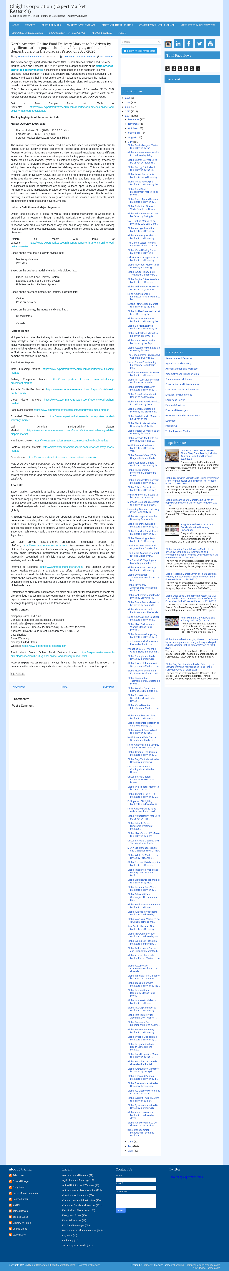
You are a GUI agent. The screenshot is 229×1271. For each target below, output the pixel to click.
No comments (107, 56)
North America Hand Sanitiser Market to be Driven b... (143, 374)
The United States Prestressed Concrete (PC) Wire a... (143, 356)
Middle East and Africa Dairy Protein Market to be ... (142, 643)
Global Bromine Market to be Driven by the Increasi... (142, 1084)
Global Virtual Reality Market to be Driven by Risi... (143, 817)
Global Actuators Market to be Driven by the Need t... (143, 349)
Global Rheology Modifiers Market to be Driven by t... (142, 237)
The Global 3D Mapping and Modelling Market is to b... (142, 561)
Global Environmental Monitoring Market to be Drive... (141, 473)
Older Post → (110, 687)
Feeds (122, 32)
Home (15, 25)
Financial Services (175, 405)
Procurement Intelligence (67, 32)
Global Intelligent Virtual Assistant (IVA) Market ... (142, 1016)
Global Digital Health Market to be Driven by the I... (143, 417)
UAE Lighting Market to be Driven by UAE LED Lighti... (142, 222)
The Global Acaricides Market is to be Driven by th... (143, 554)
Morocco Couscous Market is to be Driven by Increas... (143, 503)
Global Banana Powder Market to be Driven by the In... (143, 403)
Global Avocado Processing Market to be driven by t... (142, 913)
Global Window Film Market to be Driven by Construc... (143, 977)
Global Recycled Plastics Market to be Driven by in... (142, 1077)
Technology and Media (177, 431)
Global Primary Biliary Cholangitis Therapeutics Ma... (142, 897)
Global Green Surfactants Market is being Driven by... (143, 176)
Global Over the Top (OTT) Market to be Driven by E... (142, 795)
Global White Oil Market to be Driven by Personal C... (143, 856)
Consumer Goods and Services (80, 56)
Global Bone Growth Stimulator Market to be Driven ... (141, 698)
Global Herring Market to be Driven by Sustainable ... (142, 518)
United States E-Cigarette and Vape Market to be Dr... (143, 842)
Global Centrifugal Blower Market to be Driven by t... (142, 388)
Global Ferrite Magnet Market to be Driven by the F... (142, 146)
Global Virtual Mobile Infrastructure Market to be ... (143, 708)
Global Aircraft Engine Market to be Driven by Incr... (143, 1099)
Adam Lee (18, 1175)
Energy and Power (175, 400)
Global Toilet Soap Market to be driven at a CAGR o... (142, 334)
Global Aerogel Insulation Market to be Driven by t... (142, 229)
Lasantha (179, 1265)
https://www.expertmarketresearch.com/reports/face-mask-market (71, 409)
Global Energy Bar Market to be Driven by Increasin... (142, 161)
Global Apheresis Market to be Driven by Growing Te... (143, 596)
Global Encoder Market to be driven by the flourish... (142, 1063)
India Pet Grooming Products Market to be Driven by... (142, 259)
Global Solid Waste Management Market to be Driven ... (142, 192)
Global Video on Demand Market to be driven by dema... (140, 1115)
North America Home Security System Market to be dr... (143, 746)
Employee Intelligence (27, 32)
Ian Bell (16, 1205)
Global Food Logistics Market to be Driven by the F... (143, 1055)
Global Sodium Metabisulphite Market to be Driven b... (143, 864)
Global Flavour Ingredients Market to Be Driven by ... (141, 540)
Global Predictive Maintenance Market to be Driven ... (143, 906)
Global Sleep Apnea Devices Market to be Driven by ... (142, 200)
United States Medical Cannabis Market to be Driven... (140, 779)
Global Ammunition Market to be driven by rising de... (143, 1070)
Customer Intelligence (117, 25)
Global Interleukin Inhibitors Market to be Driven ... (142, 1002)
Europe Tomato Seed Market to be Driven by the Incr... (142, 305)
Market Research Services (198, 25)
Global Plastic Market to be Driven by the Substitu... (141, 425)
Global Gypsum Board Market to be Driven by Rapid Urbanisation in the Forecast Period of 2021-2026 (192, 502)
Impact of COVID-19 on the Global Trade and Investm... (143, 650)
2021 (127, 115)
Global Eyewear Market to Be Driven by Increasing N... (142, 1106)
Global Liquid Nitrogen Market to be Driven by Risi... (143, 881)
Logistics (170, 420)
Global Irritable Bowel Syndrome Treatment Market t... (139, 826)
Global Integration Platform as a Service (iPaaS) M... (143, 724)
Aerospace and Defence (178, 358)
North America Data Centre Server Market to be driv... (142, 738)
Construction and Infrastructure (182, 384)
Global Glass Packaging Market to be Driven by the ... (143, 183)
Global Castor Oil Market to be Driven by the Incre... (143, 432)
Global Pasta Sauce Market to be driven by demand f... (143, 603)
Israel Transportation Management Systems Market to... (140, 1132)
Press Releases (51, 25)
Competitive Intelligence (157, 25)
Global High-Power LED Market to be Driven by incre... (143, 834)
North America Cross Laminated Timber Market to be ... (143, 296)
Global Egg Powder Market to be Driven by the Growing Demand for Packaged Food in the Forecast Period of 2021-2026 (189, 667)
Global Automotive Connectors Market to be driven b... (142, 968)
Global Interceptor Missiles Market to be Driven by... (141, 1009)
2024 (127, 102)
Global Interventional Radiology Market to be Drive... (141, 993)
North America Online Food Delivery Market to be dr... (142, 810)
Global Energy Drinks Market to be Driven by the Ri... (142, 168)
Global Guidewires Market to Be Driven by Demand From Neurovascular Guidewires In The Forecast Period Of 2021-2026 (192, 481)
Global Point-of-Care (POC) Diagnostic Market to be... (142, 456)
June (130, 1141)
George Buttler (20, 1199)
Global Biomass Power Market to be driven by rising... (143, 154)
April (130, 1150)
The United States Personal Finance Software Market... (143, 244)
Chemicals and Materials (178, 379)
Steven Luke (19, 1234)
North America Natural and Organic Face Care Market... (143, 547)
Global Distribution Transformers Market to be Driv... (143, 577)
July (130, 141)
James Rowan (20, 1211)
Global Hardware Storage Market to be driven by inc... (143, 935)
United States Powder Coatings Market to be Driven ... (140, 769)
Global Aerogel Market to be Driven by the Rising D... (142, 439)
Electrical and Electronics (178, 394)
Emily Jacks (19, 1187)
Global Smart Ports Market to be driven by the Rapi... (142, 342)
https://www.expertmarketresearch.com (43, 645)
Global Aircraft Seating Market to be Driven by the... (143, 731)
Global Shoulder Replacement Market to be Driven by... (143, 481)
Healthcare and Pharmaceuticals (182, 415)
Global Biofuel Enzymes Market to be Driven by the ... (143, 327)
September (134, 132)
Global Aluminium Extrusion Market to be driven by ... (142, 942)
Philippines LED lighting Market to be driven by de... (143, 802)
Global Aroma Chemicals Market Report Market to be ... (143, 958)
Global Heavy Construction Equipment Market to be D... (143, 672)
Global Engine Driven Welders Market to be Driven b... (143, 281)
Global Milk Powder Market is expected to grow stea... (143, 288)
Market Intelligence (81, 25)
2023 (127, 107)
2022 (127, 111)
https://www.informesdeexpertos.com (61, 566)
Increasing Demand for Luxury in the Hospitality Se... (143, 510)
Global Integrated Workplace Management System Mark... (142, 872)
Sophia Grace (20, 1228)
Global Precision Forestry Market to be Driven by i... (142, 1031)
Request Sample (102, 32)
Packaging (171, 426)
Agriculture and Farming (178, 363)
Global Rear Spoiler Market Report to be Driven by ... (141, 395)
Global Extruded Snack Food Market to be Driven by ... (142, 532)
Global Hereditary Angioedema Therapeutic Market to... (142, 588)
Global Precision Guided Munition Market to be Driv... (143, 1023)
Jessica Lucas (20, 1216)
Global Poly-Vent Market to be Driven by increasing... (143, 760)
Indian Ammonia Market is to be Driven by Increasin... (142, 496)
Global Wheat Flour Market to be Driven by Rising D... (143, 215)
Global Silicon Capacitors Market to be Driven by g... (142, 488)
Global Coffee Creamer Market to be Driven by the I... (143, 312)
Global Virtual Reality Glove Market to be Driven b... (141, 251)
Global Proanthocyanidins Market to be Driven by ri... (142, 525)
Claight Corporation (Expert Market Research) (48, 8)
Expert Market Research (30, 56)
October (132, 128)
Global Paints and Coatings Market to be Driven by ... (141, 569)
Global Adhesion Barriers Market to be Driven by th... (142, 464)
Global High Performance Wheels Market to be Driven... (140, 627)
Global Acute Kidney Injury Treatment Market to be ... (142, 273)
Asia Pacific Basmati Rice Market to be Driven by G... (142, 927)
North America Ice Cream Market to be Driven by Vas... (140, 448)
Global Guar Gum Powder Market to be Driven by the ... (143, 320)
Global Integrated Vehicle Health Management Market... (140, 1047)
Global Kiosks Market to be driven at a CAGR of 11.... (142, 1124)
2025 (127, 97)
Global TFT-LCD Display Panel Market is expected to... (143, 381)
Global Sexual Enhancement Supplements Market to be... (143, 665)
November (133, 123)
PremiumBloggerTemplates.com (203, 1265)
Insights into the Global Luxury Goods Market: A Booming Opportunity (197, 527)
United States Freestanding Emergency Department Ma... (142, 365)
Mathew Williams (22, 1222)
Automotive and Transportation (182, 374)
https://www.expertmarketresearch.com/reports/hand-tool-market (71, 440)
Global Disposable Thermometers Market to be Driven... (143, 681)
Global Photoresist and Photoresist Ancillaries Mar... (143, 611)
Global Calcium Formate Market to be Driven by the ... (143, 984)
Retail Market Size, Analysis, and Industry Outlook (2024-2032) (198, 619)
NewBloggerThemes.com (206, 1268)
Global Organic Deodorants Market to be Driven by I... (142, 753)
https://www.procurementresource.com (45, 545)
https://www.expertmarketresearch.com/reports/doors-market (62, 457)
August (132, 137)
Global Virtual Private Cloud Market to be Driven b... (141, 717)
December (133, 119)
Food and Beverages (176, 410)
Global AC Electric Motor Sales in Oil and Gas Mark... (143, 1092)
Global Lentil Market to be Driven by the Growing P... (142, 410)
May (130, 1146)
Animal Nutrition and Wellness (181, 368)
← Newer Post (17, 687)
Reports (30, 25)
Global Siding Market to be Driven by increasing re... (141, 657)
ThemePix (147, 1265)
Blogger (95, 1265)
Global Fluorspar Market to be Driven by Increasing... (143, 266)
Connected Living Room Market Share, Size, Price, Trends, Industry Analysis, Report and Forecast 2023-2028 (199, 454)
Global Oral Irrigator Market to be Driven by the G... (143, 788)
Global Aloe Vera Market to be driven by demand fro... (143, 920)
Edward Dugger (21, 1181)
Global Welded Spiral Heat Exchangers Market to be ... (143, 689)
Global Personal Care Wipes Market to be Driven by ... (142, 888)
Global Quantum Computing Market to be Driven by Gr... (143, 635)
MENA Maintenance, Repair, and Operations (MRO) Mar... (143, 849)
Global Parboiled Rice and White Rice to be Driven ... (142, 208)
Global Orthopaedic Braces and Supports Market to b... (143, 949)
